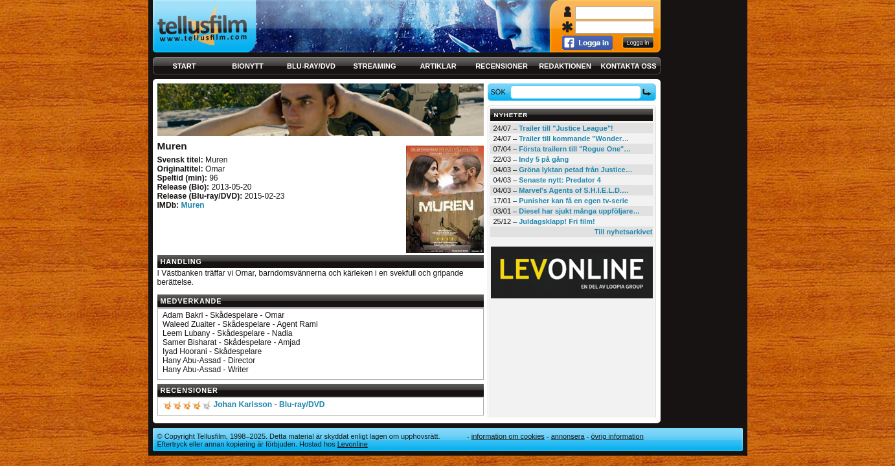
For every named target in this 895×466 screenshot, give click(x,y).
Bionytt (247, 66)
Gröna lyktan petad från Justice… (575, 169)
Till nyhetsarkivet (624, 232)
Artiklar (438, 66)
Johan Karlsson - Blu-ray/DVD (268, 404)
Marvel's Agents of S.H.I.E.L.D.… (574, 190)
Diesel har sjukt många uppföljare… (579, 211)
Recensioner (501, 66)
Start (184, 66)
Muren (192, 205)
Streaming (375, 66)
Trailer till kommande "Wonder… (574, 138)
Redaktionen (565, 66)
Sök (499, 92)
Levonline (352, 444)
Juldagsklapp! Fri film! (557, 221)
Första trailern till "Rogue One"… (575, 149)
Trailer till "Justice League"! (566, 128)
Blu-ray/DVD (311, 66)
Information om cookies (508, 436)
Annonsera (568, 436)
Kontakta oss (629, 66)
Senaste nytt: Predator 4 (560, 180)
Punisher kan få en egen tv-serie (573, 201)
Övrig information (617, 436)
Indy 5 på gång (544, 159)
